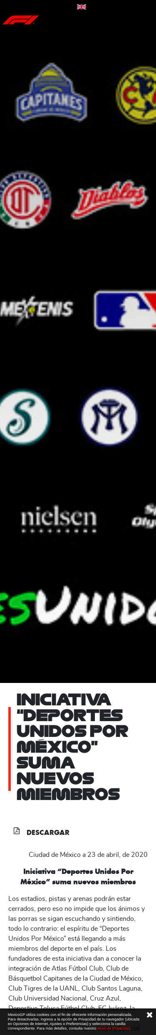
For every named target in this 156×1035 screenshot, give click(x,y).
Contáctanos (58, 7)
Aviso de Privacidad (113, 1028)
